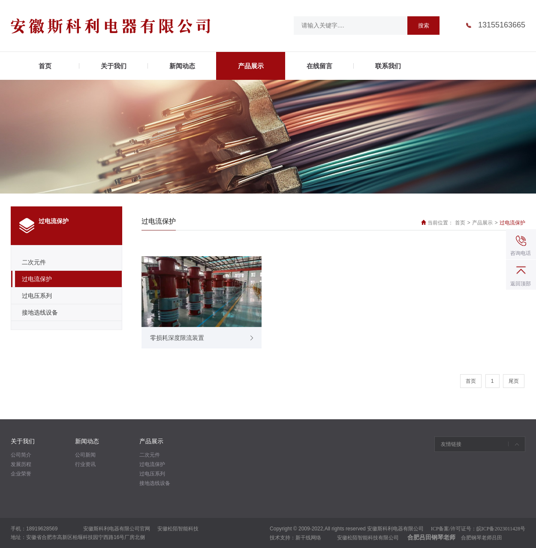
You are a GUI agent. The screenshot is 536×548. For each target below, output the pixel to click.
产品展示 (482, 223)
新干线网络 (308, 538)
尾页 (514, 381)
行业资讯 (85, 464)
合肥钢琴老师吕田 (481, 538)
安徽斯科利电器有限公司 (395, 529)
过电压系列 (37, 295)
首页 (460, 223)
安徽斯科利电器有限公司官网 (116, 529)
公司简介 (21, 455)
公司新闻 (85, 455)
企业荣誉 (21, 474)
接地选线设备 (40, 312)
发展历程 (21, 464)
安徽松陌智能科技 (178, 529)
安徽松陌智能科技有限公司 (368, 538)
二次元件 (34, 262)
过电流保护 (37, 279)
